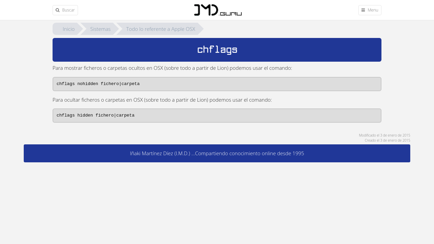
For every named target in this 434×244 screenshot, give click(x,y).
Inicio (69, 28)
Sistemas (100, 28)
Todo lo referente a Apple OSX (160, 28)
